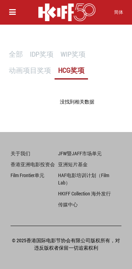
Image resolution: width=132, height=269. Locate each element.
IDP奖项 (42, 53)
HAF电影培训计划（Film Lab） (83, 179)
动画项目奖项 (30, 70)
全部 (16, 53)
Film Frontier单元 (27, 175)
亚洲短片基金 (73, 164)
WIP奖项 (73, 53)
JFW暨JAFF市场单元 (80, 153)
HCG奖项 (71, 70)
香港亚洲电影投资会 (33, 164)
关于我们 (20, 153)
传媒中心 (68, 204)
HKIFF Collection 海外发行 (84, 193)
